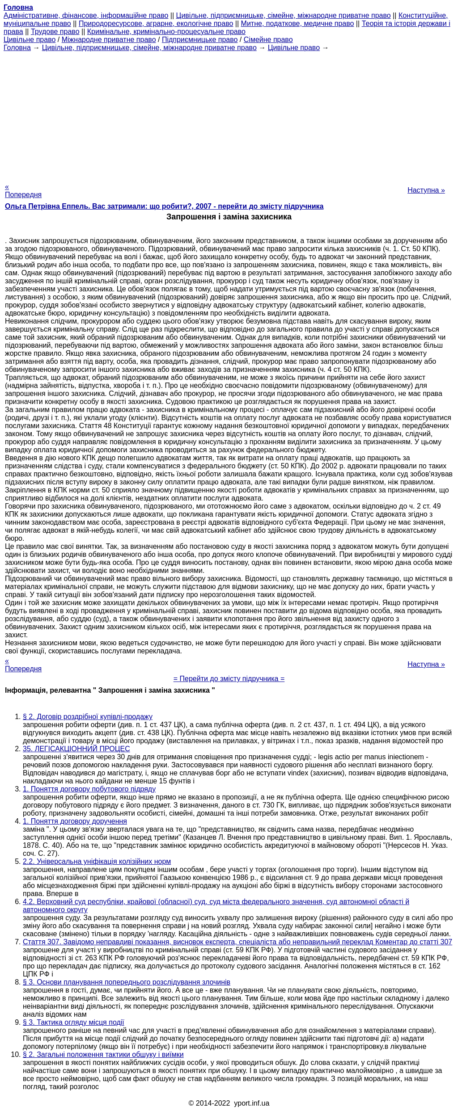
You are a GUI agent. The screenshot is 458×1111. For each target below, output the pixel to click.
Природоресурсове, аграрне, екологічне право (156, 23)
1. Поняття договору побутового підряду (89, 789)
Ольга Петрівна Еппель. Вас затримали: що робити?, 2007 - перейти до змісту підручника (164, 206)
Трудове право (55, 31)
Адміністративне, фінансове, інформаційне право (86, 15)
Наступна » (426, 190)
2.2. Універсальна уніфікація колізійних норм (97, 861)
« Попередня (23, 190)
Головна (17, 47)
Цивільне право (29, 39)
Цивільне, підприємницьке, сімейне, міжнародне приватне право (283, 15)
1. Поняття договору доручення (75, 821)
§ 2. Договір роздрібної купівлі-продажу (88, 716)
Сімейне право (268, 39)
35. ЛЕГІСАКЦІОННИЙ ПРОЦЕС (76, 749)
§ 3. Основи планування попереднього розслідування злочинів (126, 982)
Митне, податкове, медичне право (297, 23)
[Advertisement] (229, 114)
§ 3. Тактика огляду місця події (73, 1022)
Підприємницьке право (200, 39)
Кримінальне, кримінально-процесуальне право (166, 31)
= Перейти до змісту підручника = (229, 678)
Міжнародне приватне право (109, 39)
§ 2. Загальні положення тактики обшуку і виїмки (103, 1054)
